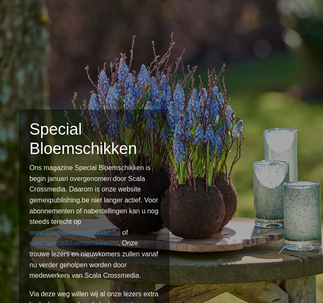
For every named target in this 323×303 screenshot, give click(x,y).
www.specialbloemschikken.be (74, 232)
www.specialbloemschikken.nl (73, 243)
